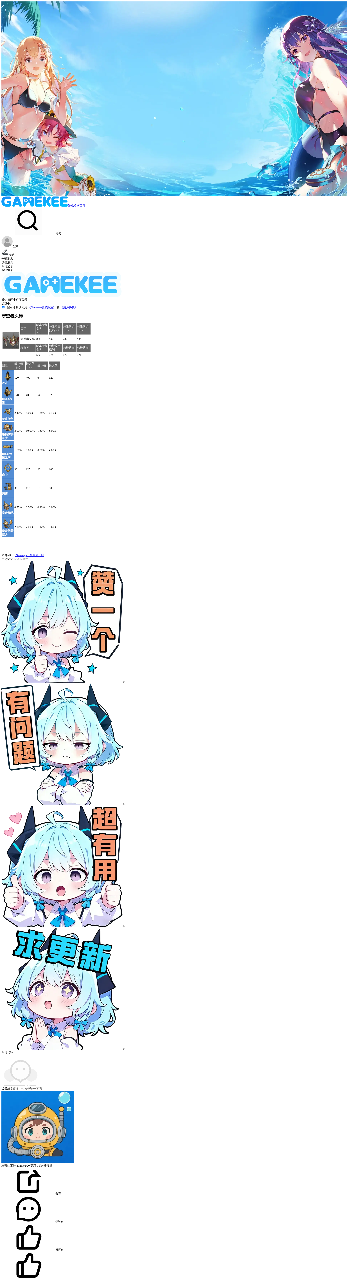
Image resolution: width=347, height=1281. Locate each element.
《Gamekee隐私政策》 (42, 307)
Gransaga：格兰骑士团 (29, 555)
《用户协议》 (69, 307)
